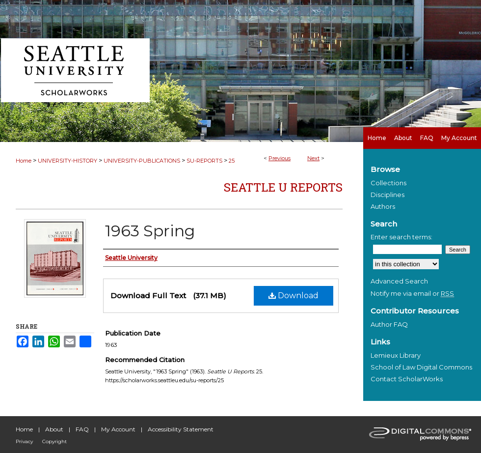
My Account (118, 429)
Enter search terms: (401, 237)
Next (313, 158)
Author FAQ (389, 324)
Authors (383, 206)
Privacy (24, 441)
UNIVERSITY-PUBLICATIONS (142, 160)
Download (293, 295)
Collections (388, 183)
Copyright (54, 441)
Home (23, 160)
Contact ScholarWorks (407, 379)
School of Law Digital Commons (421, 367)
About (54, 429)
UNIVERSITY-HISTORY (67, 160)
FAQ (82, 429)
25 (232, 160)
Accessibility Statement (181, 429)
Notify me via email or (412, 293)
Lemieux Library (396, 355)
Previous (279, 158)
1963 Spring (150, 230)
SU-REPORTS (204, 160)
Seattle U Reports (283, 187)
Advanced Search (399, 281)
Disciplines (387, 194)
